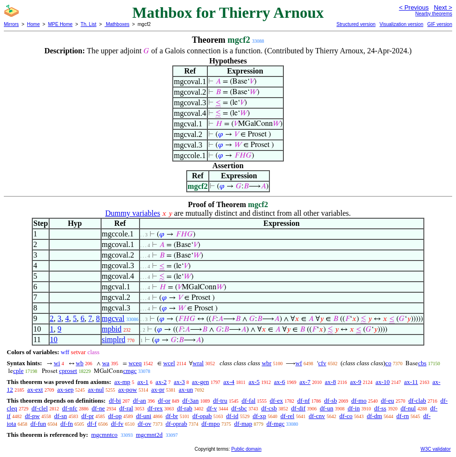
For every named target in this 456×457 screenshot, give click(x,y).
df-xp (259, 416)
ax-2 (160, 381)
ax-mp (122, 381)
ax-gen (200, 381)
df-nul (408, 408)
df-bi (115, 400)
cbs (422, 363)
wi (57, 363)
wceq (134, 363)
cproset (68, 370)
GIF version (439, 24)
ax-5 (254, 381)
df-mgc (275, 423)
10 (54, 339)
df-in (354, 408)
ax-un (186, 389)
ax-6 (279, 381)
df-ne (98, 408)
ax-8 (330, 381)
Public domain (246, 449)
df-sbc (239, 408)
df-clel (39, 408)
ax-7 (304, 381)
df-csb (269, 408)
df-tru (220, 400)
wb (80, 363)
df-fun (38, 423)
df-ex (276, 400)
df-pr (87, 416)
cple (18, 370)
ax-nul (96, 389)
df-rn (402, 416)
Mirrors (11, 24)
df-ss (380, 408)
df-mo (359, 400)
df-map (243, 423)
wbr (266, 363)
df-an (139, 400)
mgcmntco (104, 434)
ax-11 (411, 381)
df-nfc (69, 408)
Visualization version (401, 24)
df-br (171, 416)
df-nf (303, 400)
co (388, 363)
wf (298, 363)
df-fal (248, 400)
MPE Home (60, 24)
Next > (443, 7)
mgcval (113, 318)
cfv (322, 363)
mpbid (112, 329)
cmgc (130, 370)
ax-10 (383, 381)
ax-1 (143, 381)
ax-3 (179, 381)
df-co (345, 416)
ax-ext (35, 389)
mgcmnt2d (149, 434)
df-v (211, 408)
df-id (232, 416)
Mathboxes (116, 24)
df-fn (67, 423)
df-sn (60, 416)
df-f (92, 423)
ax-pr (157, 389)
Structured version (355, 24)
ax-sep (65, 389)
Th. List (89, 24)
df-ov (144, 423)
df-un (326, 408)
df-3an (190, 400)
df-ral (126, 408)
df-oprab (176, 423)
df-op (115, 416)
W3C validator (435, 449)
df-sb (330, 400)
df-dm (374, 416)
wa (105, 363)
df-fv (117, 423)
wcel (169, 363)
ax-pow (127, 389)
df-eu (387, 400)
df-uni (144, 416)
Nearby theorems (433, 13)
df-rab (184, 408)
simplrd (114, 339)
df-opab (202, 416)
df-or (164, 400)
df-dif (298, 408)
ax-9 (355, 381)
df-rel (287, 416)
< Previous (414, 7)
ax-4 (228, 381)
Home (33, 24)
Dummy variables (132, 213)
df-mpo (211, 423)
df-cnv (317, 416)
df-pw (32, 416)
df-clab (417, 400)
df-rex (155, 408)
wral (197, 363)
